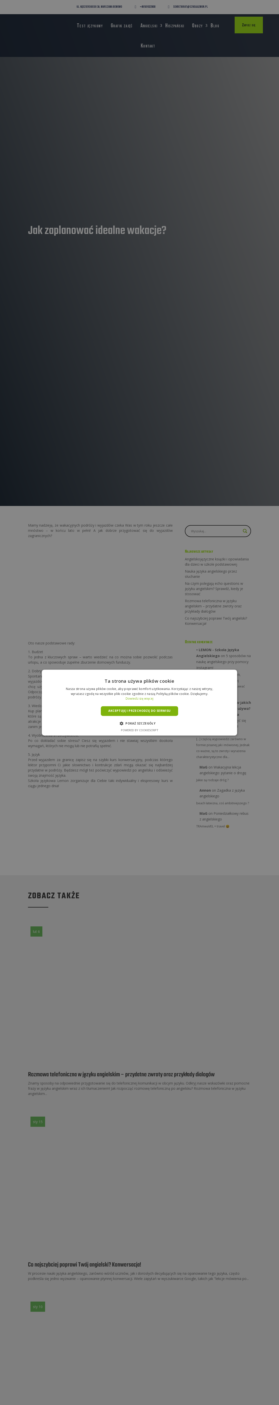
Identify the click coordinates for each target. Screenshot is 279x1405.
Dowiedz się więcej (139, 699)
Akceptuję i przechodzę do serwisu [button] (139, 711)
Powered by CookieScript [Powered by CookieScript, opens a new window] (139, 730)
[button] (139, 723)
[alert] (139, 702)
